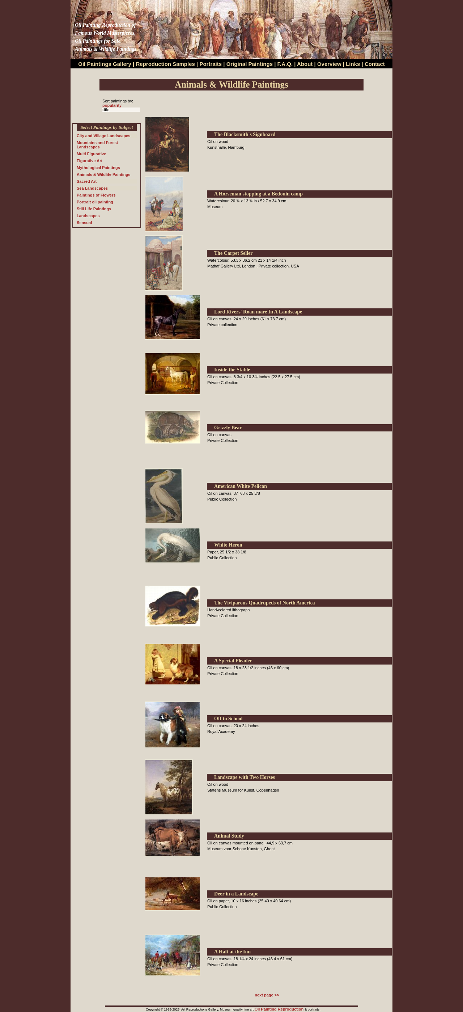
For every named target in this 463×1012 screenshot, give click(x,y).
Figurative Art (89, 161)
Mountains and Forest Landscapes (97, 144)
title (106, 109)
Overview (329, 64)
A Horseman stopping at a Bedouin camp (258, 194)
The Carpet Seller (233, 253)
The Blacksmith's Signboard (245, 134)
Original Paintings (249, 64)
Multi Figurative (91, 154)
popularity (112, 105)
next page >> (267, 995)
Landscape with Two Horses (244, 777)
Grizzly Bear (228, 427)
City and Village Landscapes (103, 136)
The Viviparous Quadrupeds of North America (264, 603)
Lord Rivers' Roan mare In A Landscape (258, 312)
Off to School (228, 718)
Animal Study (229, 836)
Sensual (84, 222)
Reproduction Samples (165, 64)
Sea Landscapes (92, 188)
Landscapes (88, 216)
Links (353, 64)
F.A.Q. (285, 64)
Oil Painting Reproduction (280, 1009)
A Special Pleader (233, 660)
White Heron (228, 545)
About (305, 64)
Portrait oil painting (95, 202)
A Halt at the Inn (232, 951)
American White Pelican (240, 486)
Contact (375, 64)
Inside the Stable (232, 369)
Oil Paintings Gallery (104, 64)
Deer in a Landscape (236, 894)
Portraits (210, 64)
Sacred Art (87, 181)
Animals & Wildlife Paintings (103, 174)
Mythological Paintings (98, 167)
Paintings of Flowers (96, 195)
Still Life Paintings (94, 209)
